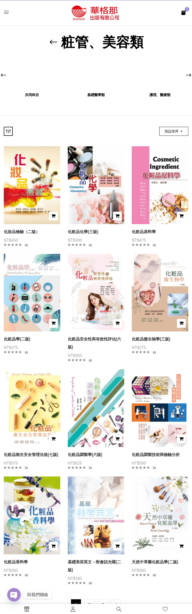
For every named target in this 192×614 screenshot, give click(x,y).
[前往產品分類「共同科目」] (32, 73)
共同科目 (32, 95)
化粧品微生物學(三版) (151, 339)
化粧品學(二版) (17, 339)
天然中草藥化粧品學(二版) (155, 562)
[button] (183, 12)
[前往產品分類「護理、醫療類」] (160, 73)
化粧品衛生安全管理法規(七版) (31, 455)
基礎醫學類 (96, 95)
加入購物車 (53, 216)
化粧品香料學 (16, 562)
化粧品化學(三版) (83, 232)
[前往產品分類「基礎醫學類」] (96, 73)
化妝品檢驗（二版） (22, 232)
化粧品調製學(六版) (85, 455)
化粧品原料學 (144, 232)
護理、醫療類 (160, 95)
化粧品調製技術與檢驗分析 (156, 455)
